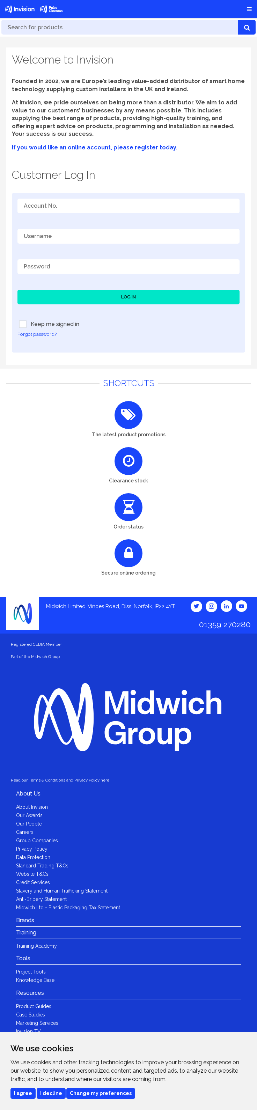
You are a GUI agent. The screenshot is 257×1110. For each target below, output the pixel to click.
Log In (128, 296)
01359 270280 (225, 624)
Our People (29, 824)
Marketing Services (37, 1023)
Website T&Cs (32, 874)
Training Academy (36, 946)
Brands (25, 920)
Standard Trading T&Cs (42, 865)
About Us (28, 793)
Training (26, 932)
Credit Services (33, 882)
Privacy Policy (31, 849)
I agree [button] (23, 1093)
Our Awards (29, 815)
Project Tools (31, 972)
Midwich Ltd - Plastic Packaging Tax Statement (68, 907)
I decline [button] (51, 1093)
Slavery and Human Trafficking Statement (62, 891)
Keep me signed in (49, 324)
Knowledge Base (35, 980)
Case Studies (30, 1014)
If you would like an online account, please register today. (94, 147)
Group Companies (37, 840)
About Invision (32, 807)
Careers (25, 832)
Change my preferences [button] (101, 1093)
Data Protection (33, 857)
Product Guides (33, 1006)
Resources (30, 993)
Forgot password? (37, 334)
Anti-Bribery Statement (41, 899)
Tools (23, 958)
